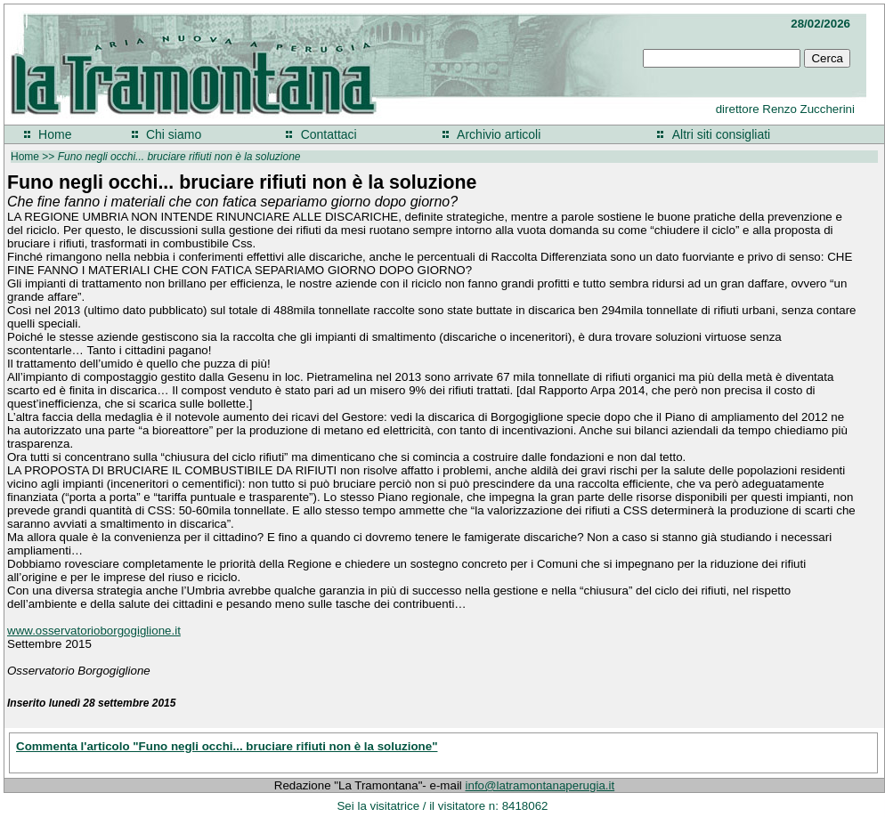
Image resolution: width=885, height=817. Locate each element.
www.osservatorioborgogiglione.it (94, 630)
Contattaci (329, 134)
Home (54, 134)
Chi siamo (173, 134)
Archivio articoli (498, 134)
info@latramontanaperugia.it (540, 785)
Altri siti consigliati (721, 134)
